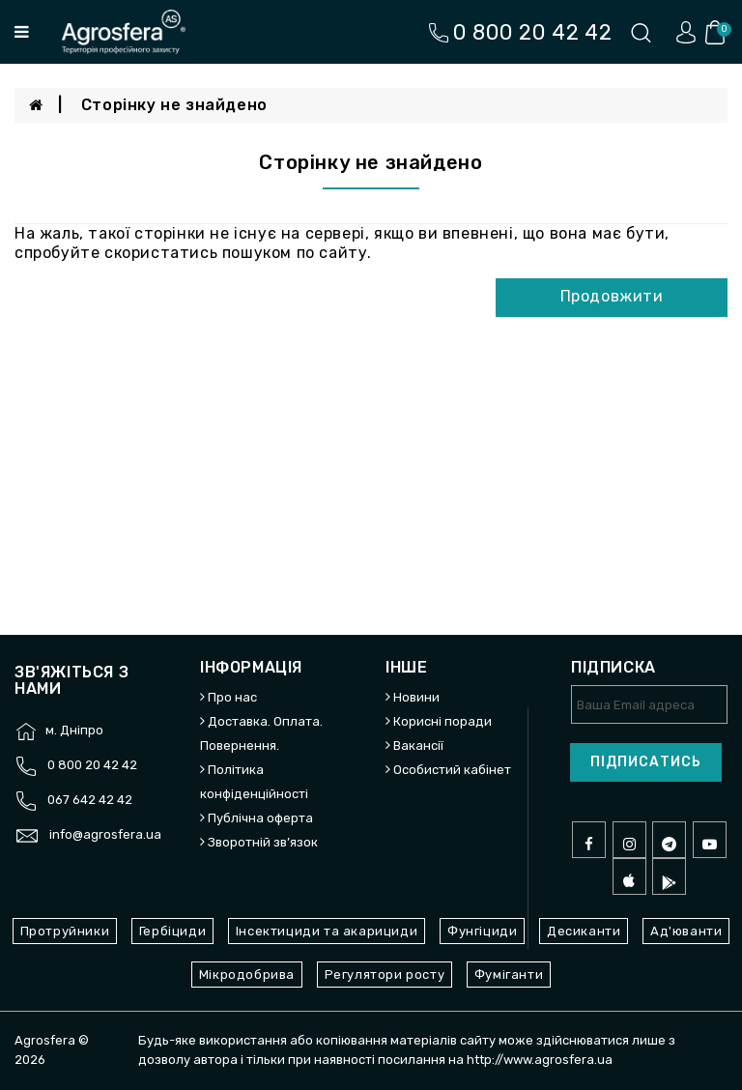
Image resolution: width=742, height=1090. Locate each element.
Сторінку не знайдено (174, 105)
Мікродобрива (247, 974)
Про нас (232, 697)
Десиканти (583, 931)
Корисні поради (442, 721)
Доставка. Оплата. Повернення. (261, 733)
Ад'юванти (686, 931)
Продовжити (612, 296)
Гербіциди (172, 931)
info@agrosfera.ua (105, 834)
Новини (416, 697)
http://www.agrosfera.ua (540, 1059)
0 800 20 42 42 (92, 765)
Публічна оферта (260, 818)
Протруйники (65, 931)
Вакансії (418, 745)
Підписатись (645, 762)
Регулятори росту (385, 974)
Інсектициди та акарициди (326, 931)
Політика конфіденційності (254, 781)
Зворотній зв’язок (263, 842)
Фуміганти (508, 974)
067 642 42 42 (89, 799)
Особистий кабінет (452, 769)
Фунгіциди (482, 931)
